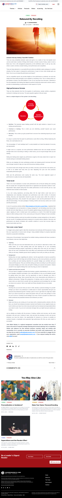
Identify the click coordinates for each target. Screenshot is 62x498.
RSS (24, 495)
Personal (33, 15)
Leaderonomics (32, 22)
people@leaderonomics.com (27, 334)
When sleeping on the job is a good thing (36, 206)
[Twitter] (3, 487)
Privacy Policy (4, 495)
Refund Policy (10, 495)
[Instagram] (9, 487)
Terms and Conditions (18, 495)
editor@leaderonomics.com (27, 332)
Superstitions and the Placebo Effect (14, 440)
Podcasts (26, 8)
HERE (10, 336)
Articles (20, 8)
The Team (47, 480)
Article (27, 15)
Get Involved (48, 482)
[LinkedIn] (5, 487)
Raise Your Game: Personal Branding (45, 405)
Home (46, 475)
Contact (47, 484)
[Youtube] (7, 487)
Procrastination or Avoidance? (12, 405)
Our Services (48, 8)
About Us (47, 477)
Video (3, 437)
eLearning (40, 8)
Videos (33, 8)
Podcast (34, 402)
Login (53, 4)
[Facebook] (1, 487)
